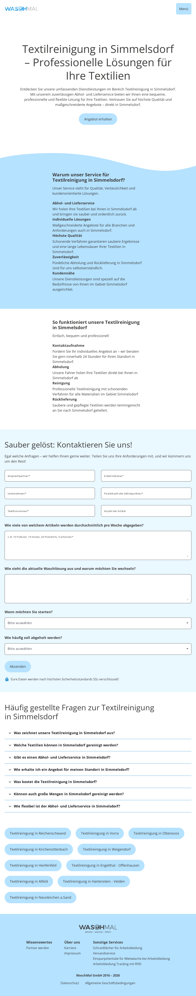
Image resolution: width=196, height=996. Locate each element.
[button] (98, 733)
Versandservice (104, 953)
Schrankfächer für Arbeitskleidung (117, 948)
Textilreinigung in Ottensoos (156, 833)
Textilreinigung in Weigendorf (107, 849)
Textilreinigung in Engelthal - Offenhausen (105, 865)
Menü (183, 8)
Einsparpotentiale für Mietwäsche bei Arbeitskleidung (131, 958)
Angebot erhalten (98, 119)
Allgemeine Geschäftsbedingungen (110, 983)
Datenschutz (70, 983)
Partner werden (37, 948)
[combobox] (146, 493)
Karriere (70, 948)
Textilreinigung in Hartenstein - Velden (94, 881)
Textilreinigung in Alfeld (29, 881)
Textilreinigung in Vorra (100, 833)
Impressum (72, 953)
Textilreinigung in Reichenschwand (38, 833)
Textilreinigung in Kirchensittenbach (39, 849)
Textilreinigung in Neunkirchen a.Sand (40, 897)
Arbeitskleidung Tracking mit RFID (117, 964)
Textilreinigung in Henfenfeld (33, 865)
